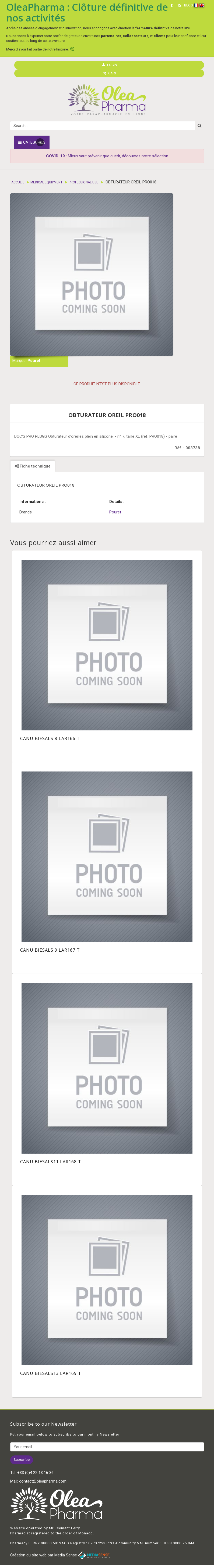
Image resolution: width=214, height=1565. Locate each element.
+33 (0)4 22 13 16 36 (35, 1472)
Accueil (17, 182)
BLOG (188, 5)
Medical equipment (46, 182)
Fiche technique (33, 466)
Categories (31, 142)
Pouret (33, 360)
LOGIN (109, 65)
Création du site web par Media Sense (60, 1555)
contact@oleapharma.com (42, 1481)
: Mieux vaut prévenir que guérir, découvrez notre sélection (107, 156)
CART (110, 73)
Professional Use (83, 182)
